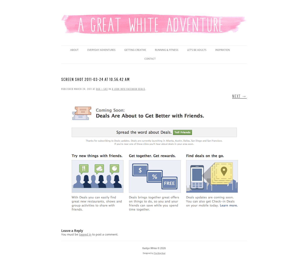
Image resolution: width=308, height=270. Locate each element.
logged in (85, 234)
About (74, 50)
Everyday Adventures (101, 50)
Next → (239, 96)
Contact (150, 58)
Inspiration (222, 50)
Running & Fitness (166, 50)
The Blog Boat (159, 253)
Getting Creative (135, 50)
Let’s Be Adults (196, 50)
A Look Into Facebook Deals (128, 89)
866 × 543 (102, 89)
